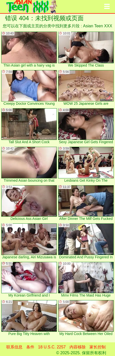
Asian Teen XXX (97, 26)
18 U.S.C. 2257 (52, 347)
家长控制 (97, 347)
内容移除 (78, 347)
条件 (30, 347)
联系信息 (14, 347)
